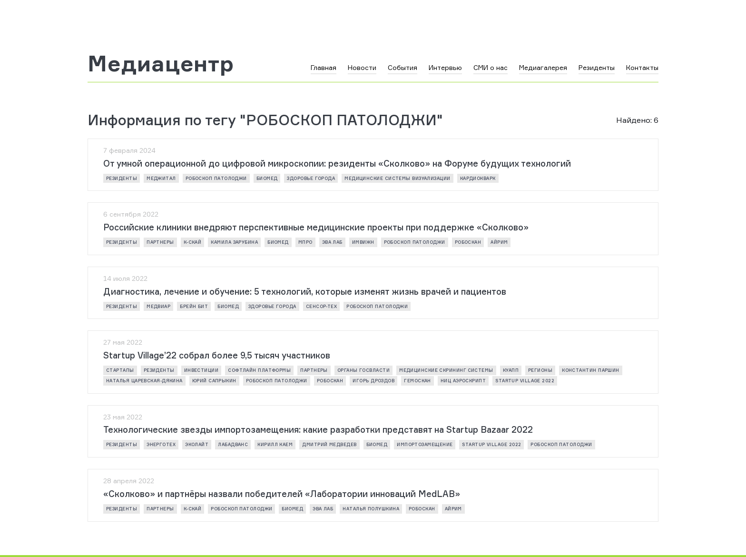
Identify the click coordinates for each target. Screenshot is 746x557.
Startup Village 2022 (524, 380)
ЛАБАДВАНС (233, 444)
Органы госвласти (363, 370)
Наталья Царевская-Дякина (144, 380)
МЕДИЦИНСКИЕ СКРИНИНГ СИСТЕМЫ (446, 370)
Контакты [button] (642, 67)
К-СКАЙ (193, 242)
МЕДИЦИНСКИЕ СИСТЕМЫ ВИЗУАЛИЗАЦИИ (397, 178)
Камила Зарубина (234, 242)
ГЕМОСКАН (417, 380)
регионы (540, 370)
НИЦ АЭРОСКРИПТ (463, 380)
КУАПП (511, 370)
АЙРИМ (499, 242)
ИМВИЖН (363, 242)
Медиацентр (161, 63)
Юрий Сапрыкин (214, 380)
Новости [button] (362, 67)
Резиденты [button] (597, 67)
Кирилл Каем (275, 444)
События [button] (402, 67)
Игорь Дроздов (373, 380)
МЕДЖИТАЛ (161, 178)
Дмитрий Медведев (329, 444)
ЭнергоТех (161, 444)
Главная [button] (323, 67)
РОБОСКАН (468, 242)
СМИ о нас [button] (490, 67)
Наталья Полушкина (371, 508)
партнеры (160, 242)
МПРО (305, 242)
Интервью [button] (445, 67)
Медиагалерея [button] (543, 67)
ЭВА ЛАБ (332, 242)
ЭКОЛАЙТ (196, 444)
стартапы (120, 370)
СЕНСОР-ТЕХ (321, 306)
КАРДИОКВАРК (478, 178)
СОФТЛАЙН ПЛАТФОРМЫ (259, 370)
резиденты (121, 178)
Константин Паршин (590, 370)
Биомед (267, 178)
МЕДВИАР (158, 306)
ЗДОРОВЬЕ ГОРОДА (311, 178)
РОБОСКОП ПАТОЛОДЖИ (216, 178)
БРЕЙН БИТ (194, 306)
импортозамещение (424, 444)
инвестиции (201, 370)
